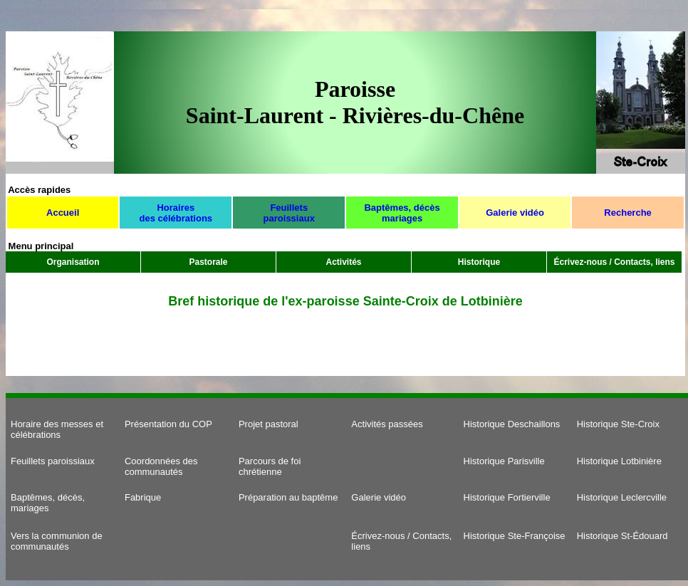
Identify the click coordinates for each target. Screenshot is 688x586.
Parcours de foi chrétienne (270, 466)
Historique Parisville (504, 461)
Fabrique (143, 497)
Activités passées (386, 424)
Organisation (72, 262)
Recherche (627, 212)
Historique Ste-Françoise (514, 535)
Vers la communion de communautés (57, 541)
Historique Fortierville (507, 497)
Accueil (62, 212)
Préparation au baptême (288, 497)
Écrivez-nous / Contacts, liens (613, 262)
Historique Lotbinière (619, 461)
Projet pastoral (268, 424)
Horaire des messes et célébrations (57, 429)
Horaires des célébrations (175, 213)
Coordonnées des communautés (161, 466)
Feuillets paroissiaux (289, 213)
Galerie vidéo (515, 212)
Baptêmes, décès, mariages (48, 502)
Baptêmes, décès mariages (401, 213)
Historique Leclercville (622, 497)
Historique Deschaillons (512, 424)
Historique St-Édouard (622, 535)
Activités (343, 262)
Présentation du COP (168, 424)
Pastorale (208, 262)
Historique (479, 262)
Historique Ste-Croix (618, 424)
